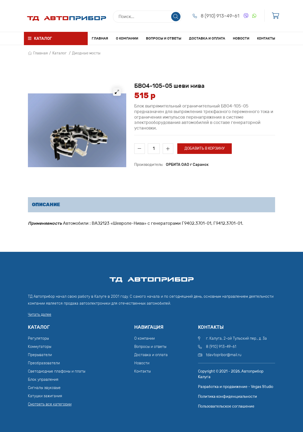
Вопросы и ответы (163, 38)
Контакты (266, 38)
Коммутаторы (39, 346)
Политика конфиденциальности (227, 396)
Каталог (59, 53)
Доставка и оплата (207, 38)
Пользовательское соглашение (226, 406)
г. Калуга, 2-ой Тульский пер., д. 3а (236, 338)
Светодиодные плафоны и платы (56, 371)
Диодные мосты (86, 53)
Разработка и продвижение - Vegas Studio (235, 387)
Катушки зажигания (45, 396)
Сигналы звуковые (44, 388)
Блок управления (43, 379)
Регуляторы (38, 338)
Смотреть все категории (49, 404)
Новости (241, 38)
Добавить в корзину (204, 148)
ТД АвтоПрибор (151, 277)
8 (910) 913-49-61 (220, 16)
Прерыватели (40, 355)
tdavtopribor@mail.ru (223, 355)
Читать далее (39, 314)
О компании (127, 38)
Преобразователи (44, 363)
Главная (100, 38)
